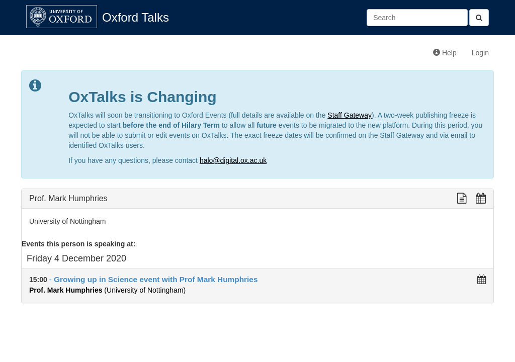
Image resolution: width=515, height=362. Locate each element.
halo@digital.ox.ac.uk (233, 160)
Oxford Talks (135, 17)
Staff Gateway (349, 115)
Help (445, 53)
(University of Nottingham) (107, 290)
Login (480, 53)
